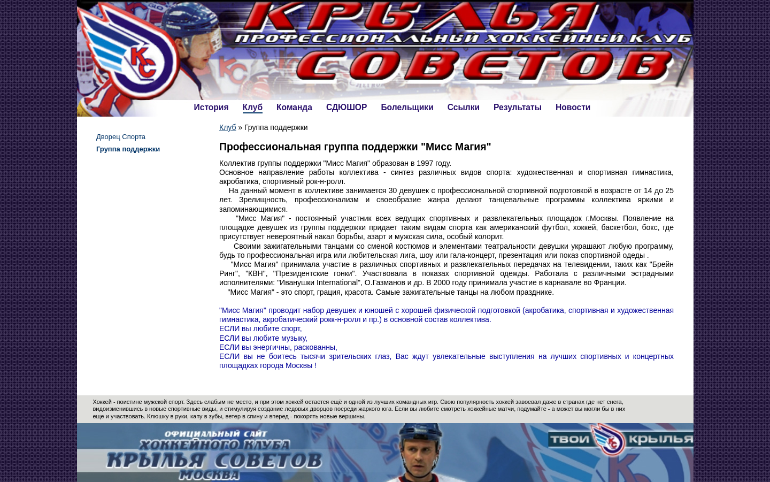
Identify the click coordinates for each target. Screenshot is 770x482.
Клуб (253, 107)
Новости (573, 107)
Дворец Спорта (120, 137)
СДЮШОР (346, 107)
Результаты (518, 107)
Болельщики (407, 107)
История (211, 107)
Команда (294, 107)
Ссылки (464, 107)
